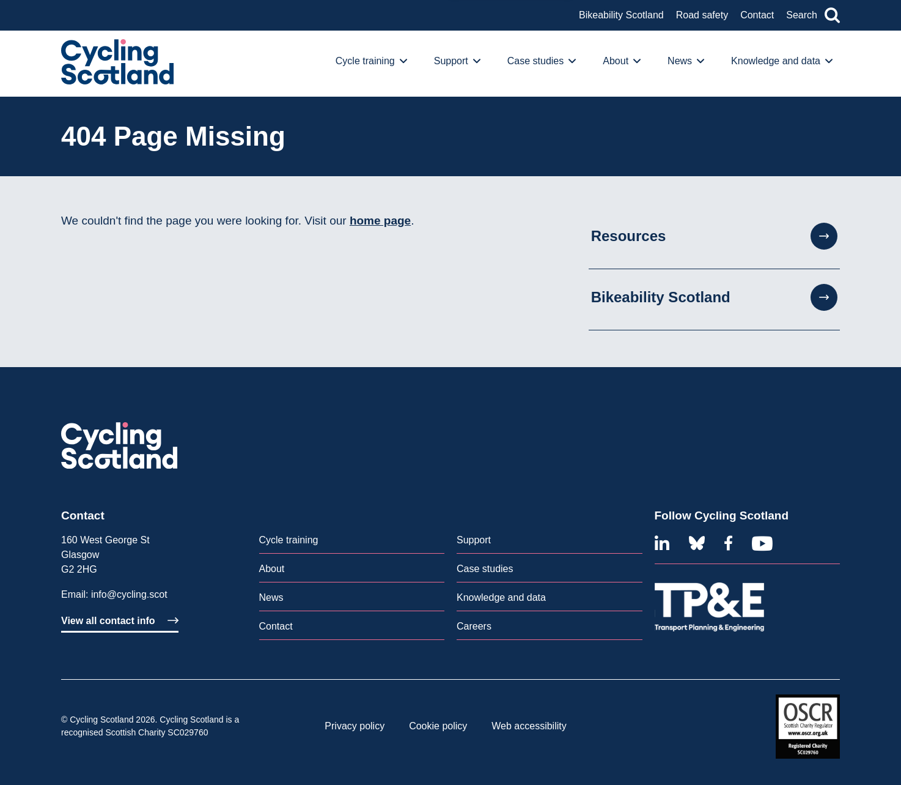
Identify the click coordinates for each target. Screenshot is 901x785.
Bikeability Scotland (621, 15)
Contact (757, 15)
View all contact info (119, 621)
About (272, 569)
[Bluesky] (697, 543)
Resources (714, 236)
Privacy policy (354, 726)
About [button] (622, 61)
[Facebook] (728, 543)
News (271, 597)
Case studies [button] (541, 61)
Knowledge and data (501, 597)
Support (474, 540)
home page (380, 220)
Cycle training (288, 540)
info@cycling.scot (129, 594)
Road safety (702, 15)
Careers (474, 626)
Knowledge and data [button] (782, 61)
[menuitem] (375, 64)
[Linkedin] (662, 543)
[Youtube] (762, 543)
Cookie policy (438, 726)
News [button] (685, 61)
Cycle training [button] (371, 61)
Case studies (485, 569)
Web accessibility (528, 726)
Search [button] (813, 15)
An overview (101, 29)
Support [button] (457, 61)
